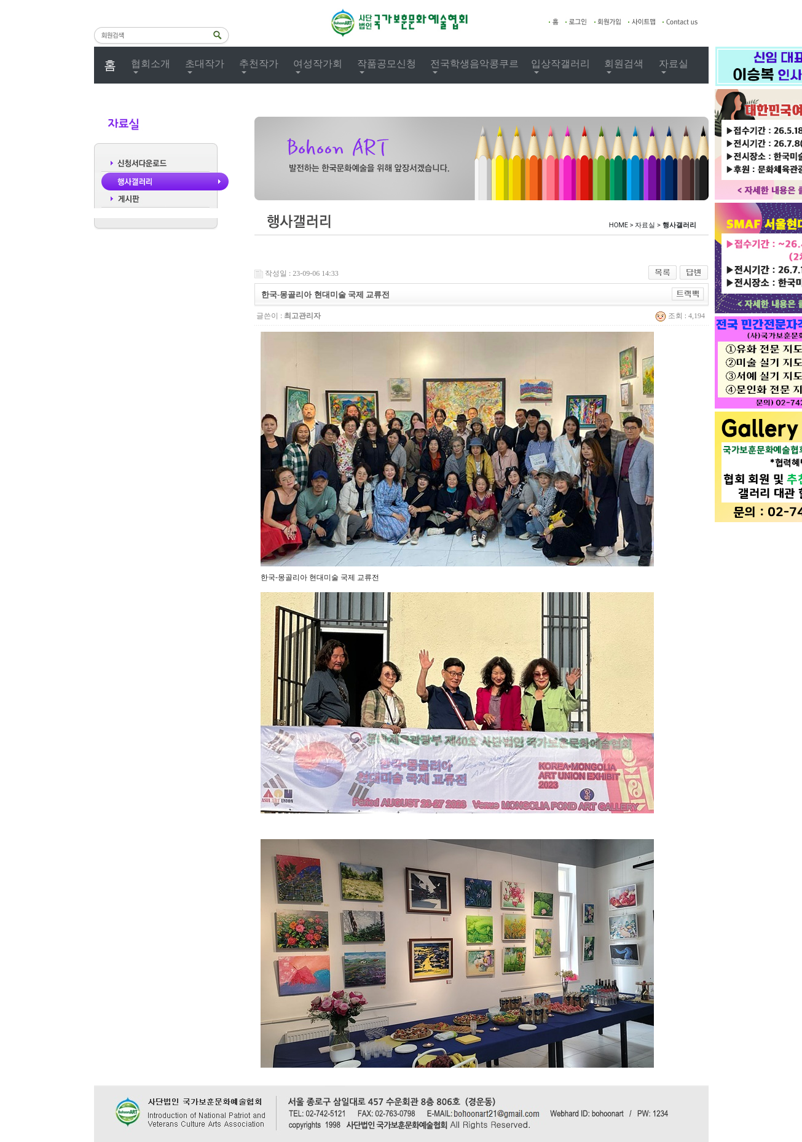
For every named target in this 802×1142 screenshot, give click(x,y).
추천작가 (258, 63)
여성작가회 (317, 63)
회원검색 (623, 63)
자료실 (673, 63)
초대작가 (204, 63)
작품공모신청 (386, 63)
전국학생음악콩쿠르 (474, 63)
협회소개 (150, 63)
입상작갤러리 (560, 63)
